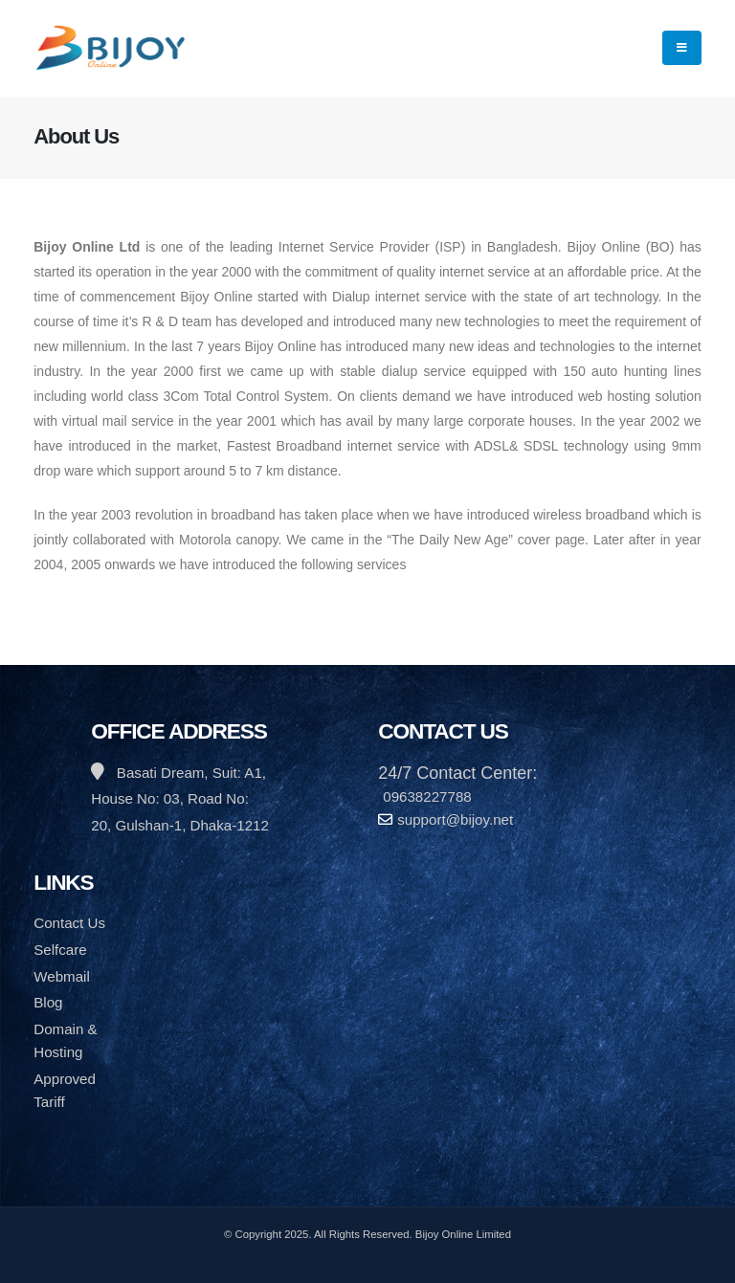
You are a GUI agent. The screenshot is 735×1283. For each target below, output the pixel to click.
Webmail (61, 976)
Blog (47, 1002)
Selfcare (59, 949)
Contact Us (69, 923)
